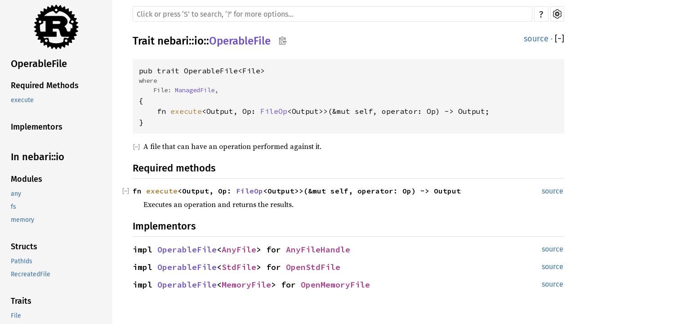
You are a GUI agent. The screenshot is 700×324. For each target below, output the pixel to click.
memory (22, 220)
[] (559, 39)
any (16, 194)
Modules (26, 179)
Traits (21, 301)
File (16, 316)
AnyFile (239, 249)
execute (22, 100)
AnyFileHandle (318, 249)
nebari (173, 41)
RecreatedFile (30, 274)
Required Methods (45, 85)
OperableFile (39, 64)
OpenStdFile (313, 267)
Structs (24, 247)
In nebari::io (37, 157)
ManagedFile (194, 90)
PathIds (21, 261)
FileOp (273, 111)
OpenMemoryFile (335, 284)
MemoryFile (246, 284)
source (536, 39)
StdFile (239, 267)
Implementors (36, 127)
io (199, 41)
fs (13, 207)
